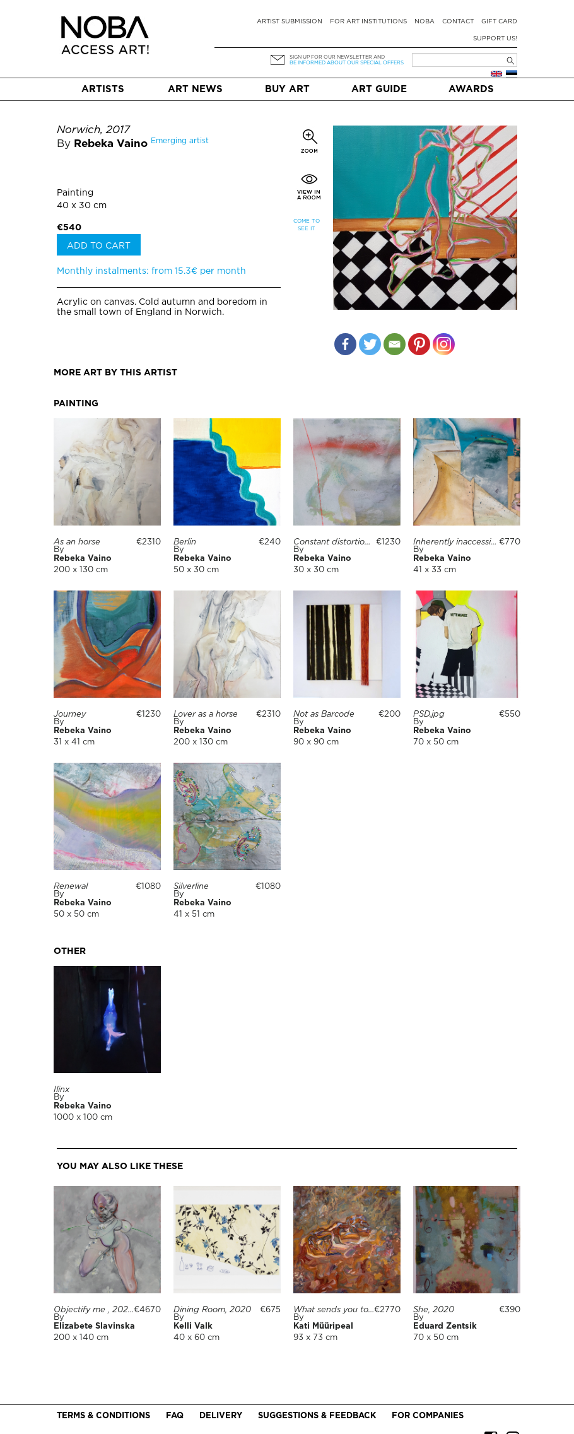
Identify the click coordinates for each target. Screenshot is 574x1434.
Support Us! (495, 39)
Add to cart (99, 246)
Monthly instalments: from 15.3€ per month (151, 271)
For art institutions (368, 22)
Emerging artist (180, 141)
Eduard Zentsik (445, 1326)
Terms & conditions (103, 1416)
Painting (75, 193)
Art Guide (379, 89)
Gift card (499, 22)
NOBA (424, 22)
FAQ (175, 1416)
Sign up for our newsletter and (337, 57)
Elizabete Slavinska (94, 1326)
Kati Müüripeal (323, 1326)
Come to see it (306, 225)
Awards (471, 89)
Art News (195, 89)
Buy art (287, 89)
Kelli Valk (193, 1326)
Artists (102, 89)
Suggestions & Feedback (317, 1416)
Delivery (220, 1416)
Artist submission (289, 22)
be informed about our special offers (347, 63)
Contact (458, 22)
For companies (428, 1416)
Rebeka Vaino (111, 144)
